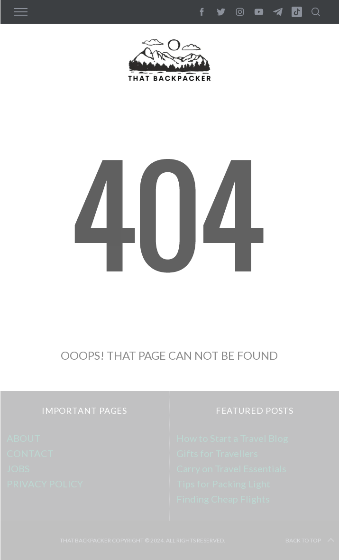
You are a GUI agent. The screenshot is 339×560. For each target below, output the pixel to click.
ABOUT (23, 438)
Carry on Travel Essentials (231, 468)
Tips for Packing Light (223, 483)
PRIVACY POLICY (45, 483)
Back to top (310, 540)
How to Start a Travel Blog (232, 438)
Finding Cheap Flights (223, 498)
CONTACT (30, 453)
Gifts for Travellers (217, 453)
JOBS (18, 468)
